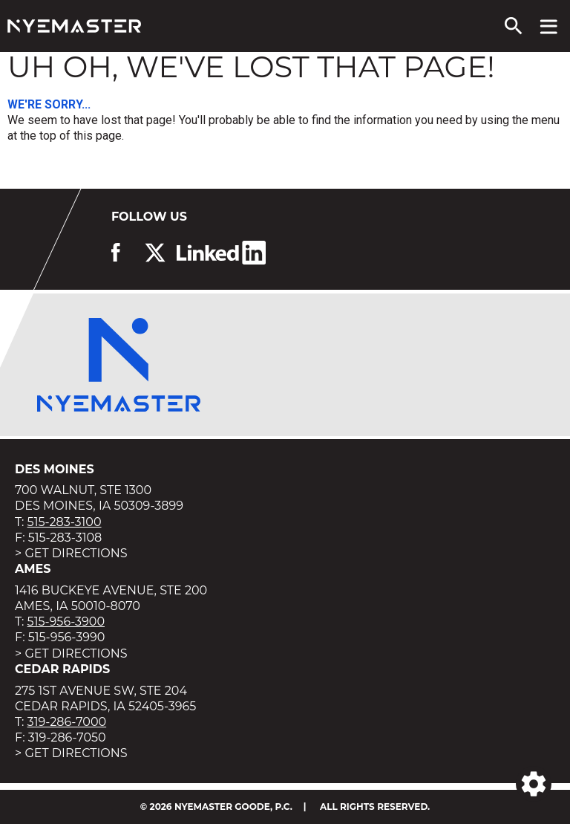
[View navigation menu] (548, 26)
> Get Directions (71, 553)
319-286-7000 (67, 722)
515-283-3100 (64, 522)
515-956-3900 (66, 621)
